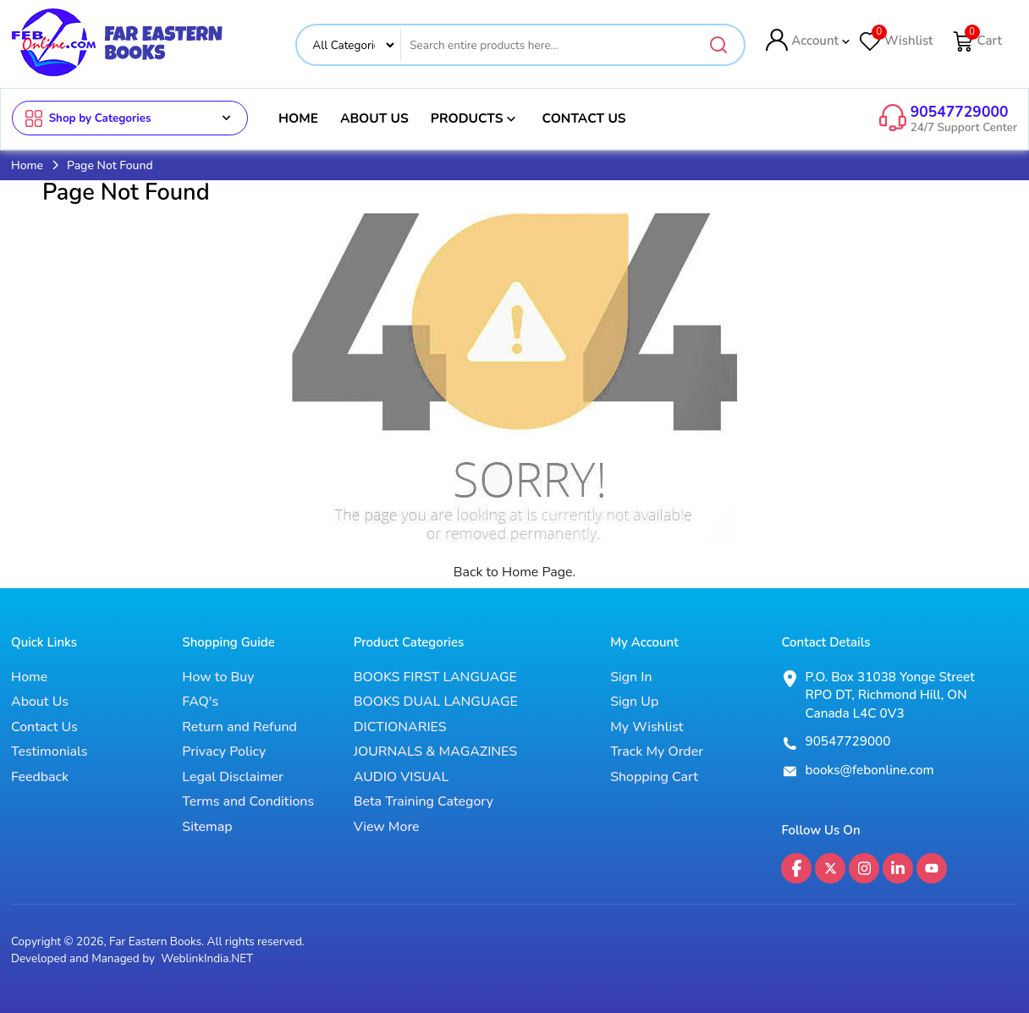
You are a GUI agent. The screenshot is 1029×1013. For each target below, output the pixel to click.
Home (298, 118)
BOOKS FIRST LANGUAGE (435, 678)
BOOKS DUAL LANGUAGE (436, 702)
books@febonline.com (869, 770)
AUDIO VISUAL (401, 777)
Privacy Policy (224, 752)
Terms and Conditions (248, 802)
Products (475, 118)
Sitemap (207, 827)
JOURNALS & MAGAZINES (435, 752)
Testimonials (49, 752)
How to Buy (218, 678)
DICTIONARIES (400, 727)
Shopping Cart (654, 777)
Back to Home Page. (515, 572)
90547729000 (960, 112)
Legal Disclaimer (232, 777)
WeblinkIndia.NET (207, 959)
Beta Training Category (423, 802)
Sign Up (634, 702)
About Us (374, 118)
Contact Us (583, 118)
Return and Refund (239, 727)
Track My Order (656, 752)
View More (387, 827)
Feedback (40, 777)
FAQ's (200, 702)
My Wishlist (646, 727)
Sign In (631, 678)
